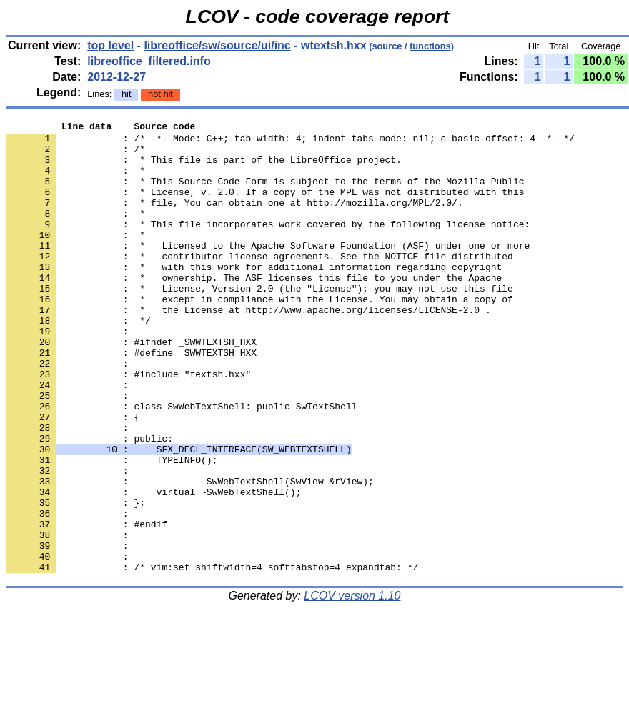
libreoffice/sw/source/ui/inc (217, 45)
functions (430, 46)
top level (110, 45)
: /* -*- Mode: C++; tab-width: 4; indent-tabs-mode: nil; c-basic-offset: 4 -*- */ (290, 142)
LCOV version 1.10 (352, 686)
